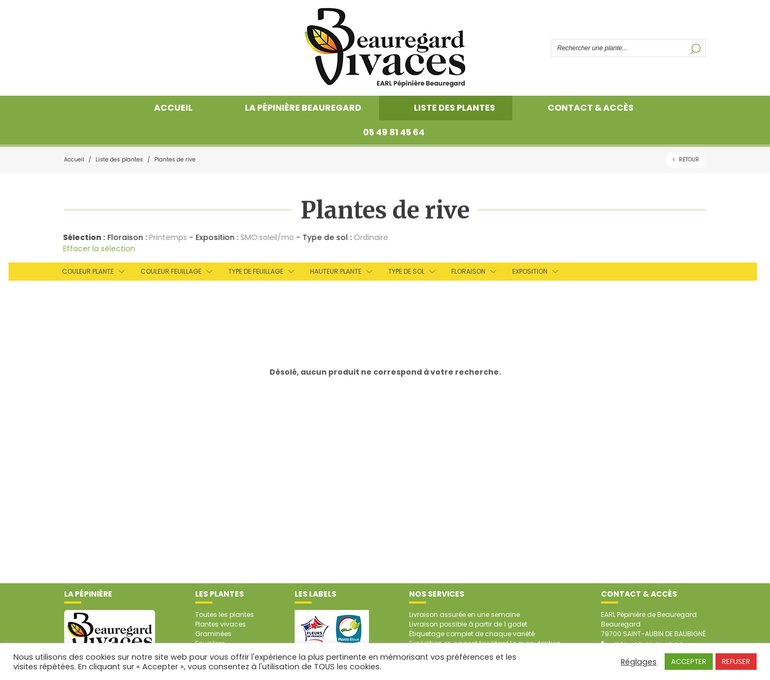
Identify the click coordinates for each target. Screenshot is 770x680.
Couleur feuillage (167, 271)
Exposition (526, 271)
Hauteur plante (332, 271)
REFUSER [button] (736, 661)
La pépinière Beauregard (303, 108)
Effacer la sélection (97, 248)
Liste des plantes (454, 108)
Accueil (173, 108)
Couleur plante (85, 271)
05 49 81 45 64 (394, 132)
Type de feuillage (252, 271)
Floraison (465, 271)
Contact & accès (591, 108)
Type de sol (403, 271)
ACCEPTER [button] (688, 661)
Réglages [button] (639, 662)
